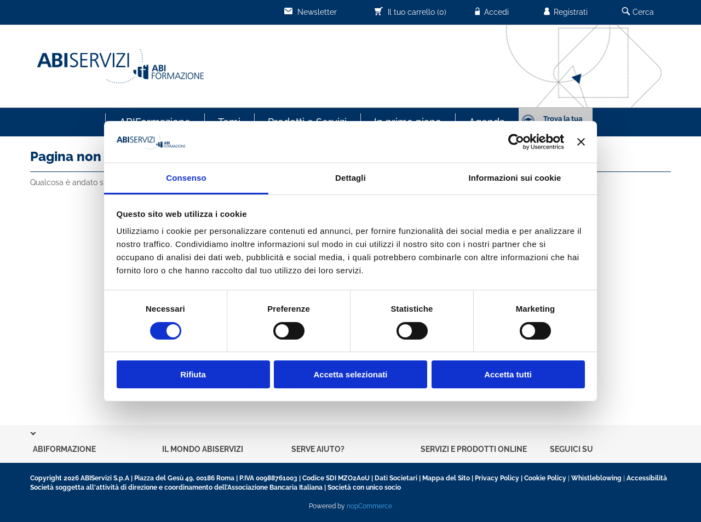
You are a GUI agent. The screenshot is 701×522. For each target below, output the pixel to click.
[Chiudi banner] (581, 142)
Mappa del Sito (446, 478)
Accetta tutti (508, 374)
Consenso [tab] (186, 177)
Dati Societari (396, 478)
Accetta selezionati (350, 374)
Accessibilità (647, 478)
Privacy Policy (497, 478)
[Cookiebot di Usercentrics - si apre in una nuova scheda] (516, 142)
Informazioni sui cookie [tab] (515, 177)
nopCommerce (369, 506)
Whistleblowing (596, 478)
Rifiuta (193, 374)
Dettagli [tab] (350, 177)
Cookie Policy (545, 478)
